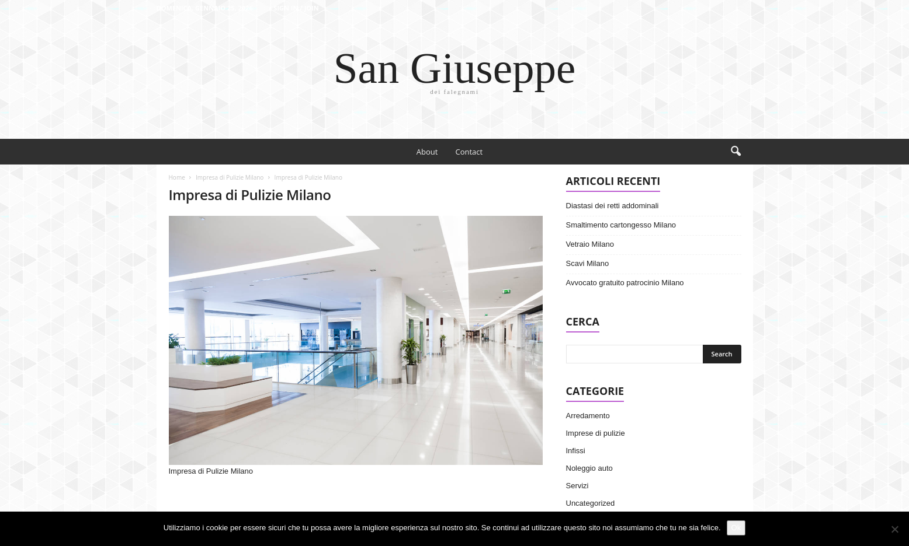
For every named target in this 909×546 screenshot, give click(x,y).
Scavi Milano (587, 263)
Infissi (575, 450)
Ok (736, 527)
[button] (735, 151)
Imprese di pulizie (595, 433)
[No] (894, 529)
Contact (469, 151)
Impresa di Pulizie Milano (229, 177)
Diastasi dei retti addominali (612, 205)
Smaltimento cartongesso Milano (621, 224)
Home (177, 177)
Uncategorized (590, 503)
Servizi (577, 485)
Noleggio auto (589, 468)
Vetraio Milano (590, 244)
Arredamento (588, 415)
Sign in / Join (295, 8)
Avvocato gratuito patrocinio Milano (625, 282)
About (427, 151)
